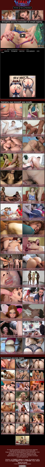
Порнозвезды (28, 7)
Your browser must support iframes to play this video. (22, 35)
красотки (21, 51)
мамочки (6, 51)
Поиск (21, 7)
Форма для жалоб (22, 462)
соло (38, 51)
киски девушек (30, 51)
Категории (16, 7)
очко (2, 52)
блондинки (14, 51)
